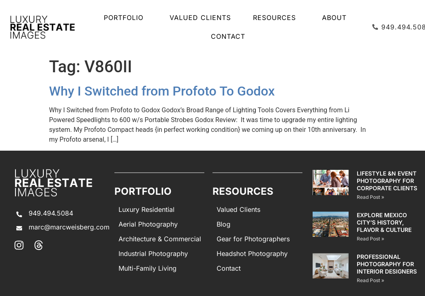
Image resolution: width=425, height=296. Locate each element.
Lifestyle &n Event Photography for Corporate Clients (387, 180)
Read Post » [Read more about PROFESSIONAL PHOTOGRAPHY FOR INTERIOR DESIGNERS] (370, 280)
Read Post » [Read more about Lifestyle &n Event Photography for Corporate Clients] (370, 197)
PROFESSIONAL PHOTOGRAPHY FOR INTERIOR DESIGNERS (387, 264)
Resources (276, 17)
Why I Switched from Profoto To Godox (162, 91)
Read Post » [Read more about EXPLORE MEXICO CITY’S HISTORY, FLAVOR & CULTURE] (370, 239)
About (334, 17)
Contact (228, 36)
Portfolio (126, 17)
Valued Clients (200, 17)
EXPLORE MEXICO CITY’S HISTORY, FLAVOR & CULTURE (384, 222)
